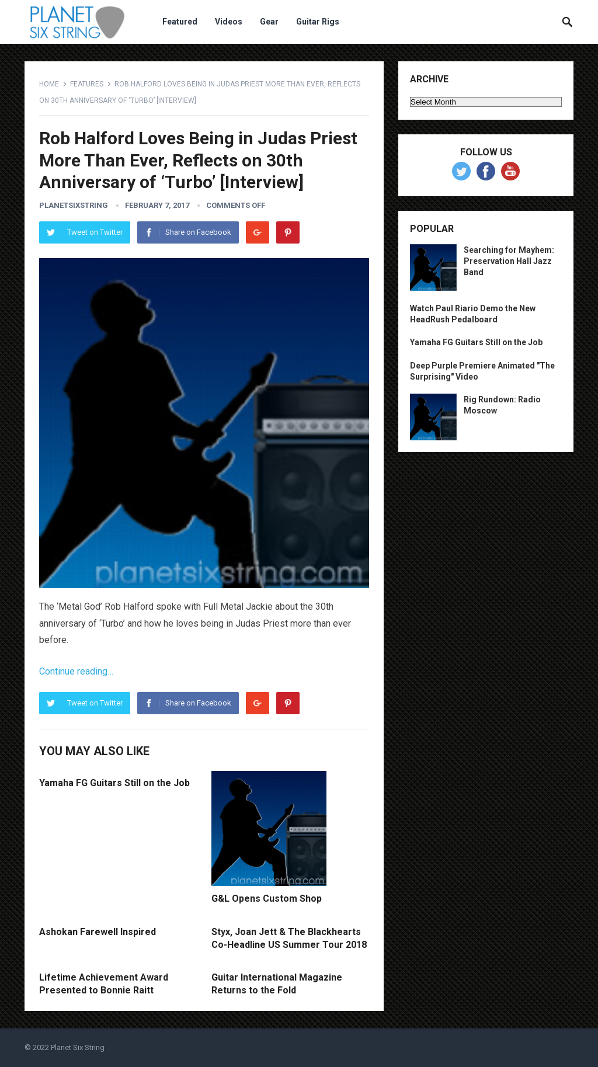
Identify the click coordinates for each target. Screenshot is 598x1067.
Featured (179, 21)
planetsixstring (73, 205)
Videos (228, 21)
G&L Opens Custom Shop (266, 898)
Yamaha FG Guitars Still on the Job (114, 782)
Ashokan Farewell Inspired (97, 931)
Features (86, 84)
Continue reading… (76, 671)
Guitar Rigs (317, 21)
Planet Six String (78, 1047)
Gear (269, 21)
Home (49, 84)
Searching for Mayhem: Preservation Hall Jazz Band (509, 261)
